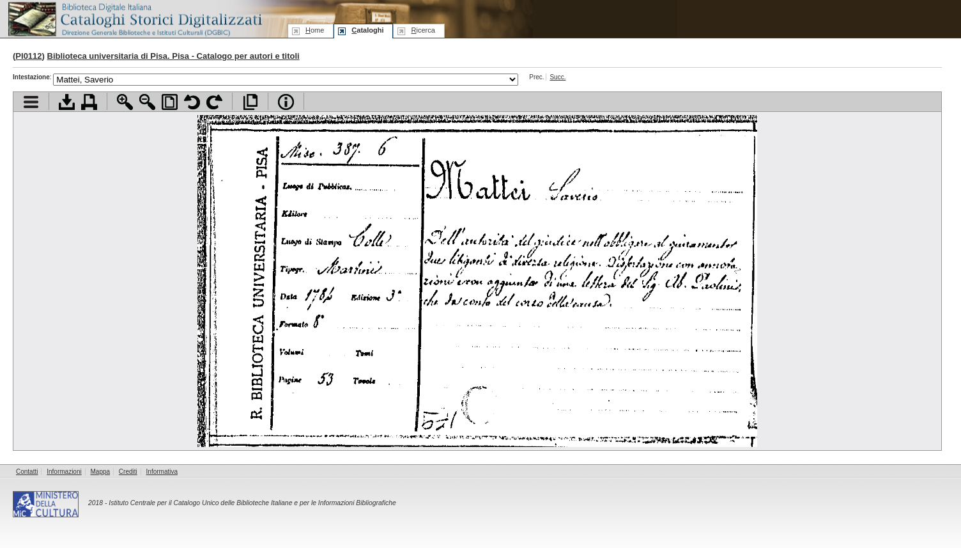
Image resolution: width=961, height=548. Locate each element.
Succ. (557, 77)
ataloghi (367, 30)
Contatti (27, 471)
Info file (286, 102)
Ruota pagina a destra (214, 102)
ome (314, 30)
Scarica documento (67, 102)
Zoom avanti (125, 102)
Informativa (162, 471)
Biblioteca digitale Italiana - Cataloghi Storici (134, 18)
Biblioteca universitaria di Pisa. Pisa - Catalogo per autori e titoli (173, 56)
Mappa (101, 471)
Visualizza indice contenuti (31, 102)
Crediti (128, 471)
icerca (422, 30)
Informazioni (64, 471)
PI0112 (28, 56)
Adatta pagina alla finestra (170, 102)
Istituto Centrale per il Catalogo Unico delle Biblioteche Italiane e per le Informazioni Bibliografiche (252, 502)
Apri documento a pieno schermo (250, 102)
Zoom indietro (147, 102)
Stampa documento (89, 102)
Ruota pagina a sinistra (192, 102)
